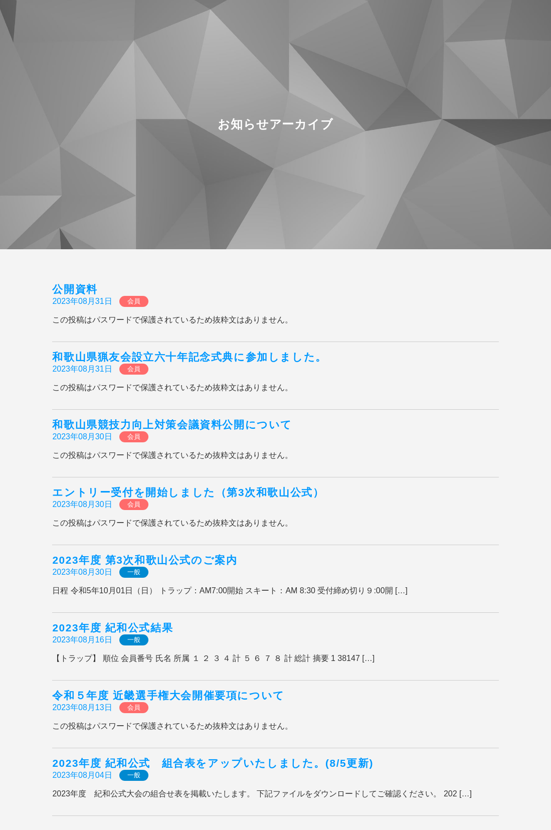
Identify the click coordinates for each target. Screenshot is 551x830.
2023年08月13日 (82, 707)
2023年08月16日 (82, 639)
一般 (133, 572)
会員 (133, 301)
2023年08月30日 (82, 436)
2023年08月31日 (82, 301)
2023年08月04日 (82, 775)
